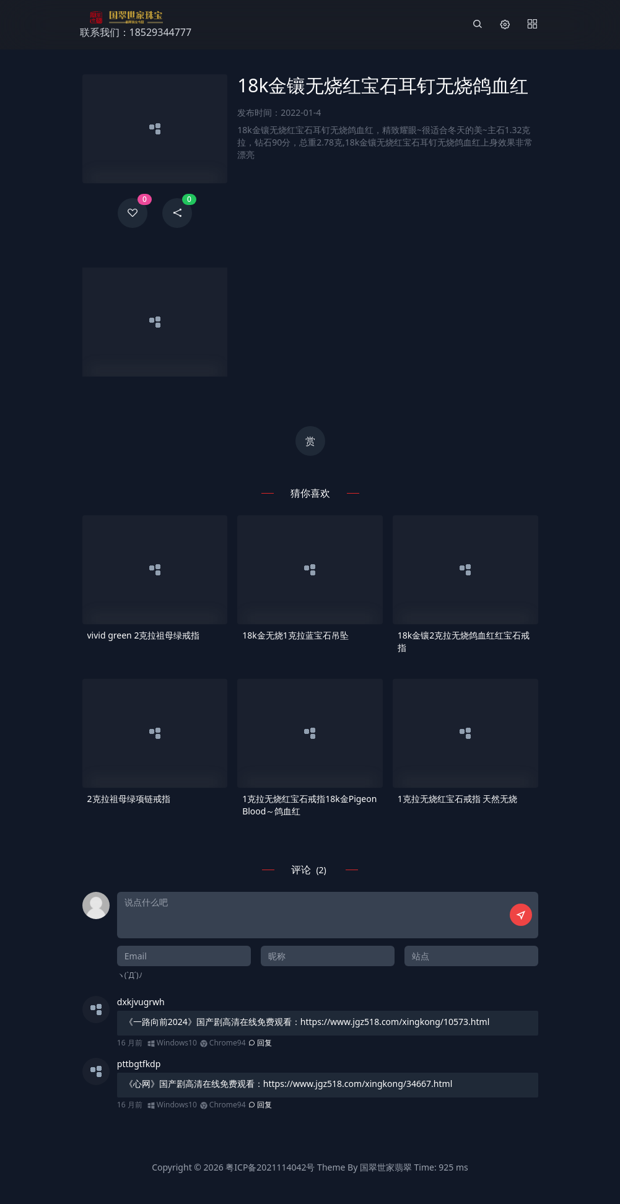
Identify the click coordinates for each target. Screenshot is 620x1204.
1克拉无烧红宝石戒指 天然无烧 (458, 799)
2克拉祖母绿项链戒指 (128, 799)
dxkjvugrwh (141, 1002)
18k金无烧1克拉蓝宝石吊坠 (295, 635)
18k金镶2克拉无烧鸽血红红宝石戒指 (464, 641)
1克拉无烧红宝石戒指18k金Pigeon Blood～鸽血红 (309, 805)
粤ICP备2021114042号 (270, 1167)
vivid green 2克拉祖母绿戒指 (143, 635)
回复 (260, 1042)
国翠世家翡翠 (386, 1167)
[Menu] (532, 24)
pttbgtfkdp (139, 1064)
